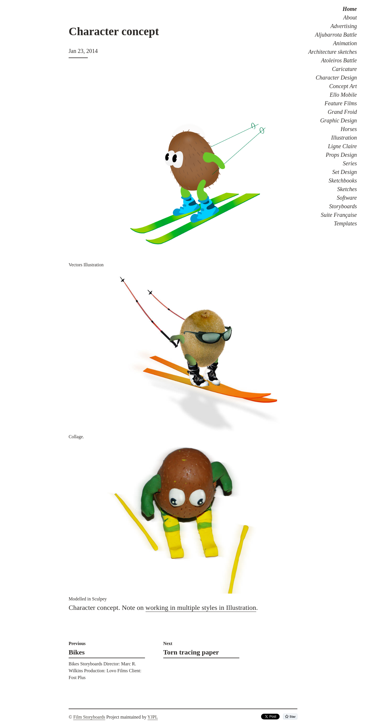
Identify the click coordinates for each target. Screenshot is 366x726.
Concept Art (343, 86)
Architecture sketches (332, 52)
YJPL (153, 717)
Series (350, 163)
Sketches (347, 189)
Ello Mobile (343, 95)
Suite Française (339, 215)
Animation (345, 43)
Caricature (344, 69)
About (350, 17)
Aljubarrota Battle (336, 34)
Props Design (341, 155)
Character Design (336, 77)
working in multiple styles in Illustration (201, 607)
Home (350, 9)
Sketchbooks (343, 180)
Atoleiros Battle (339, 60)
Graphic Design (338, 120)
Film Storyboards (89, 717)
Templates (345, 223)
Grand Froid (342, 112)
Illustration (344, 137)
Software (347, 198)
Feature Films (341, 103)
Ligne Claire (342, 146)
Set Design (344, 172)
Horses (349, 129)
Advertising (344, 26)
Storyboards (343, 206)
